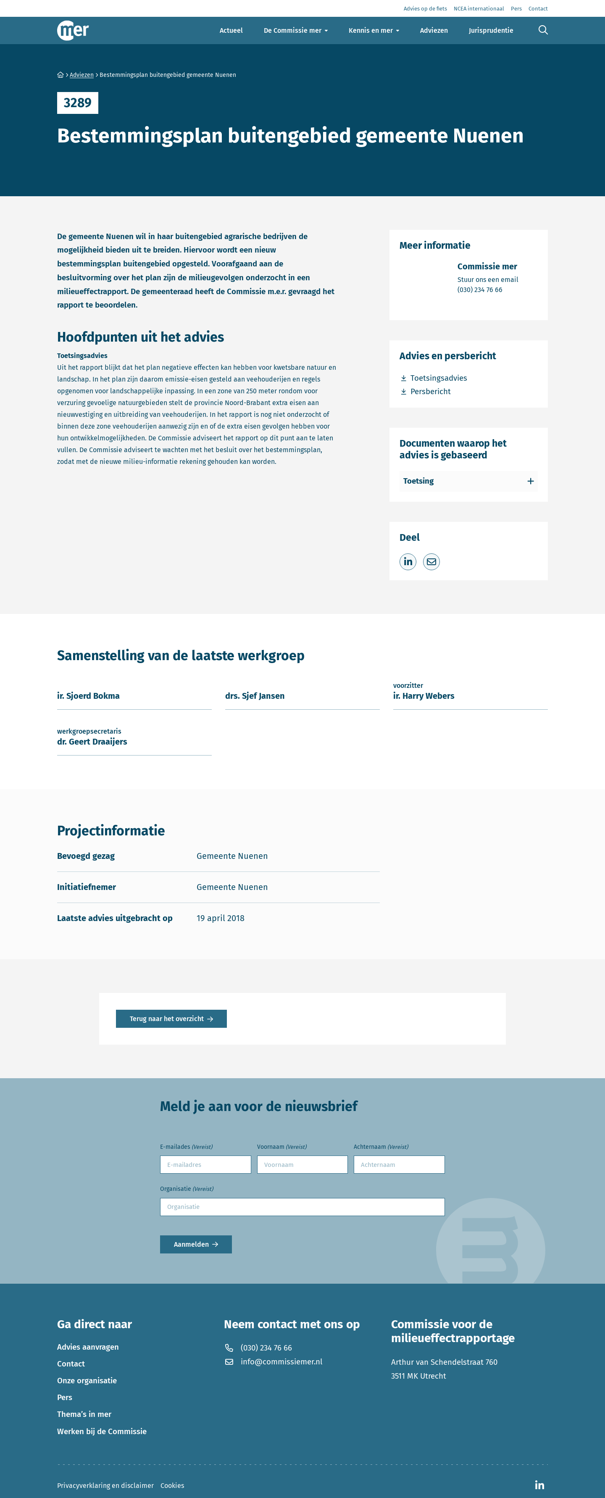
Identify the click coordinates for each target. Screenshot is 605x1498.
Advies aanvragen (88, 1347)
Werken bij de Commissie (102, 1431)
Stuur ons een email (488, 279)
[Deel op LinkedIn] (408, 561)
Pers (64, 1397)
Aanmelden (191, 1244)
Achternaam (381, 1147)
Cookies (172, 1486)
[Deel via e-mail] (431, 561)
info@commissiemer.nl (273, 1361)
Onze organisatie (87, 1380)
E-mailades (186, 1147)
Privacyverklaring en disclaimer (105, 1486)
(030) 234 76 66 (488, 289)
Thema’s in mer (84, 1414)
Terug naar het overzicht (167, 1019)
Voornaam (281, 1147)
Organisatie (186, 1189)
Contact (71, 1364)
